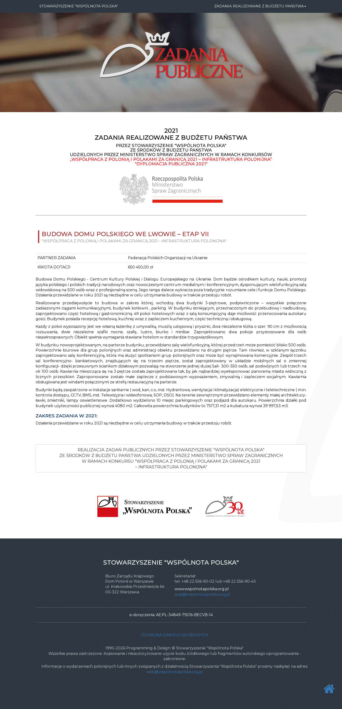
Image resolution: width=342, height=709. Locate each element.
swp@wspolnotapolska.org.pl (202, 594)
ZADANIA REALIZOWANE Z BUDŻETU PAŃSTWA (260, 6)
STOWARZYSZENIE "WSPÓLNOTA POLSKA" (78, 6)
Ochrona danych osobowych (174, 635)
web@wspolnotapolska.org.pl (174, 672)
